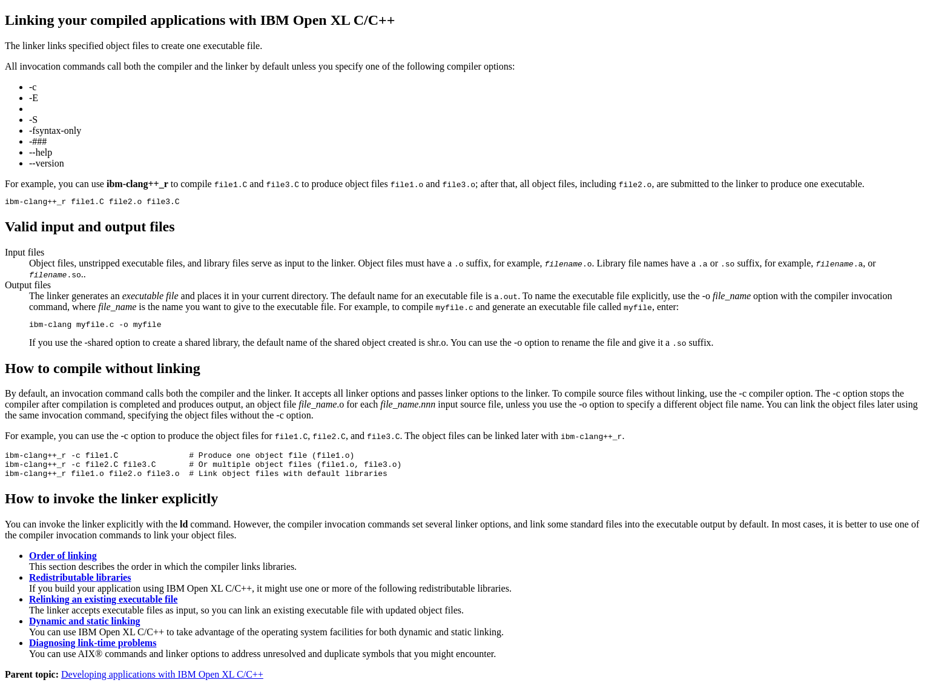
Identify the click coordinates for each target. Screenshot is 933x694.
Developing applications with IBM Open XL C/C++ (162, 683)
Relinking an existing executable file (103, 608)
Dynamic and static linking (84, 630)
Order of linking (63, 565)
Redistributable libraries (80, 586)
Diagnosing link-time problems (92, 652)
